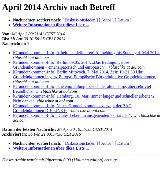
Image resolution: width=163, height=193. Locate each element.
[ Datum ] (123, 20)
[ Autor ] (106, 20)
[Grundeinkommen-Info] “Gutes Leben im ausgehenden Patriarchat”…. (75, 115)
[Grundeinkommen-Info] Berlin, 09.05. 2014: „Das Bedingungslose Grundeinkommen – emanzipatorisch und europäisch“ (71, 64)
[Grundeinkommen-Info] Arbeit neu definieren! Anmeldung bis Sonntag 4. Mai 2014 (86, 52)
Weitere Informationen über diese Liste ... (51, 25)
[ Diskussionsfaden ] (80, 20)
